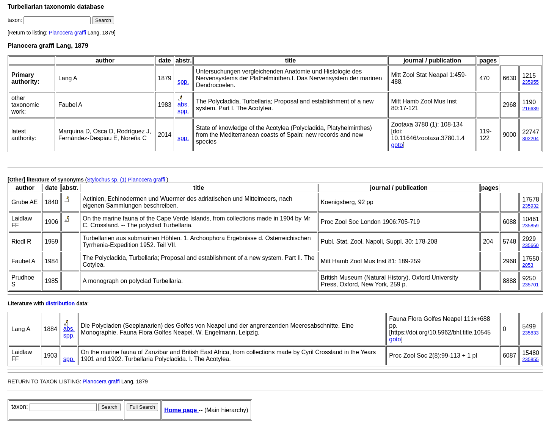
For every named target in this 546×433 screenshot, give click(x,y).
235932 (530, 206)
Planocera (61, 33)
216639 (530, 108)
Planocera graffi (146, 180)
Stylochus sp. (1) (106, 180)
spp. (183, 81)
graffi (80, 33)
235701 (530, 285)
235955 (530, 82)
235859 (530, 225)
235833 (530, 333)
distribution (60, 303)
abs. (183, 104)
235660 (530, 245)
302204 (530, 138)
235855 (530, 359)
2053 (527, 265)
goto (397, 145)
